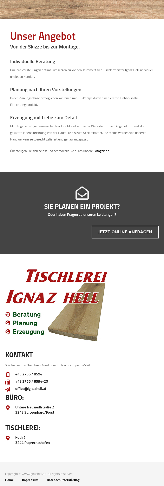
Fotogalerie (101, 150)
